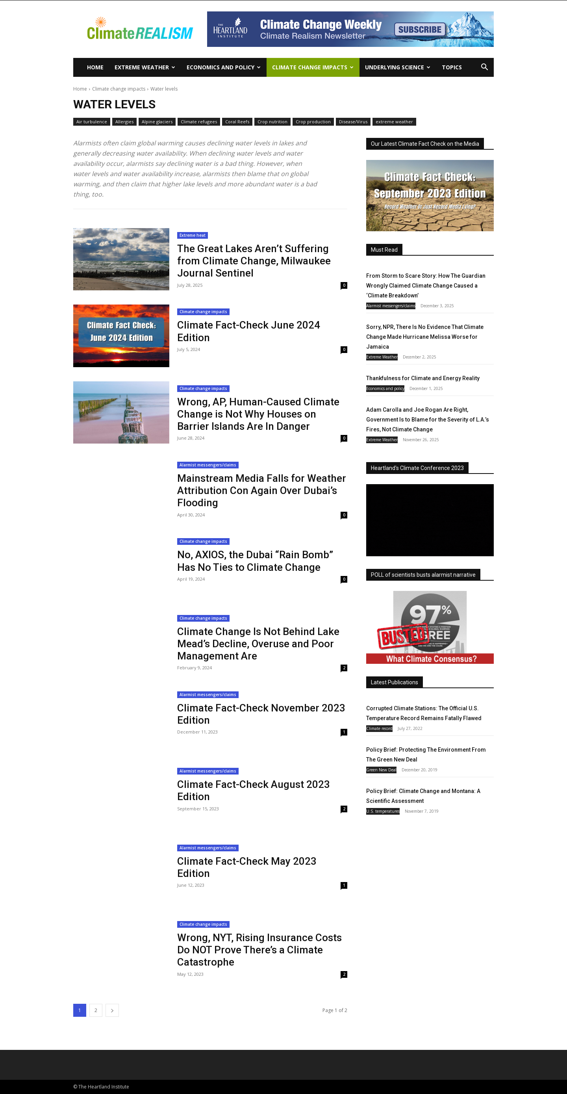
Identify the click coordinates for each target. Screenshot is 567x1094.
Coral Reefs (237, 122)
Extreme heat (193, 235)
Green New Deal (381, 770)
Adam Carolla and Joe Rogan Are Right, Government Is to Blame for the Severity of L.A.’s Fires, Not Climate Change (427, 420)
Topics (452, 67)
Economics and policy (224, 67)
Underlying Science (397, 67)
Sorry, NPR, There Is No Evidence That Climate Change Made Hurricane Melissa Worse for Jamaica (425, 337)
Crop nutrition (272, 122)
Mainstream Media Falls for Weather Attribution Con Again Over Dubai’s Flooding (261, 490)
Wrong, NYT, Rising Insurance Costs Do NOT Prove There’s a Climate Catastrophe (259, 950)
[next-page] (112, 1010)
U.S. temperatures (383, 811)
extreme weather (394, 122)
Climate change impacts (313, 67)
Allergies (124, 122)
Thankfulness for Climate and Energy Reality (423, 378)
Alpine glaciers (157, 122)
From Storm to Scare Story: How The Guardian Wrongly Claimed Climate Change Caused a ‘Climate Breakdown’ (425, 286)
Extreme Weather (145, 67)
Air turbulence (91, 122)
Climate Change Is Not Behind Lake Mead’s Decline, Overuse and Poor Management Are (258, 644)
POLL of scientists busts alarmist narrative (423, 575)
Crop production (313, 122)
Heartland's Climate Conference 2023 (417, 468)
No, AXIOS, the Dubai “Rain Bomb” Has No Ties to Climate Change (255, 561)
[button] (484, 68)
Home (95, 67)
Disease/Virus (353, 122)
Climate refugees (199, 122)
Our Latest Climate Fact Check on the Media (425, 144)
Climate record (379, 728)
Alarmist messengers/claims (208, 465)
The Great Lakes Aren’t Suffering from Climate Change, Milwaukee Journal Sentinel (254, 261)
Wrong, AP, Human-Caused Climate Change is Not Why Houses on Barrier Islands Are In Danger (258, 414)
